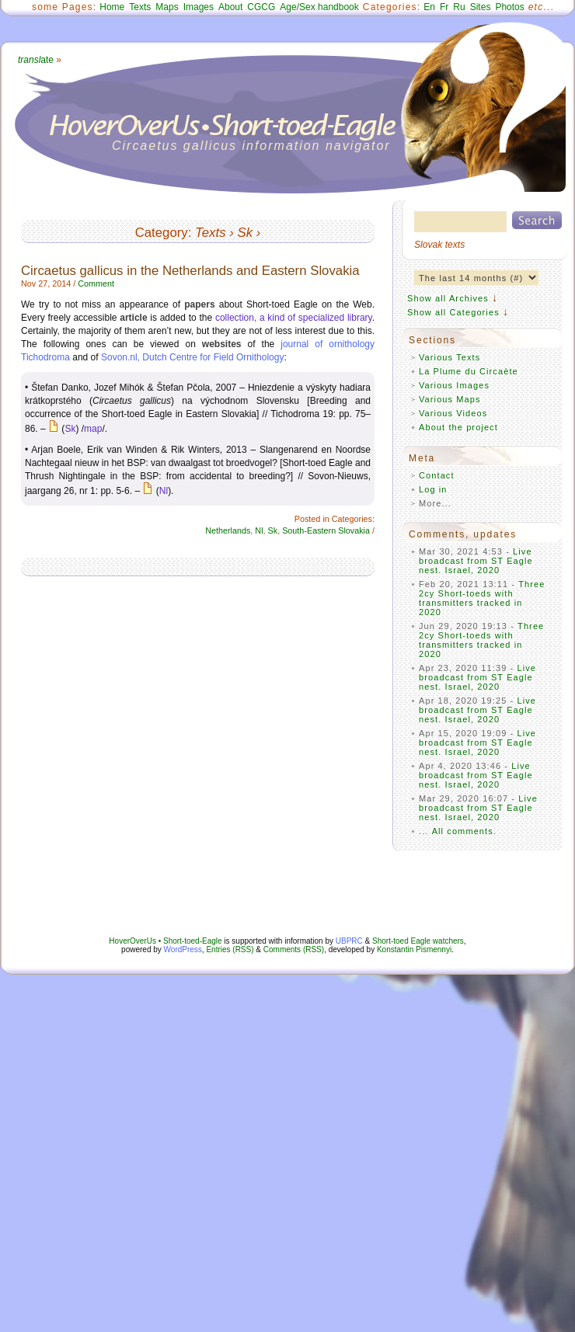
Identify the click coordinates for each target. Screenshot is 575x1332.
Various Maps (450, 399)
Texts (140, 7)
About (230, 7)
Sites (480, 7)
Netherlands (227, 530)
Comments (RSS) (293, 949)
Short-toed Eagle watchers (418, 941)
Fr (444, 7)
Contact (437, 475)
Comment (96, 283)
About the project (458, 427)
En (429, 7)
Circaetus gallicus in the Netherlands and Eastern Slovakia (190, 270)
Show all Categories (453, 312)
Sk (245, 232)
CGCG (261, 7)
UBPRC (349, 941)
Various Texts (449, 357)
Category (161, 232)
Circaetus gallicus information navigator (251, 145)
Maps (166, 7)
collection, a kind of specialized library (293, 317)
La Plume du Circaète (468, 371)
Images (198, 7)
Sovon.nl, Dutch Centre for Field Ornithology (192, 357)
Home (111, 7)
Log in (433, 489)
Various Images (454, 385)
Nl (163, 490)
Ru (459, 7)
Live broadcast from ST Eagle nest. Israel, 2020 (476, 561)
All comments (462, 831)
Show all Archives (448, 298)
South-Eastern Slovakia (326, 530)
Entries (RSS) (229, 949)
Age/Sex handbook (319, 7)
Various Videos (453, 413)
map (93, 428)
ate (36, 59)
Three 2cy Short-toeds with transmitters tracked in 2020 (482, 598)
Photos (509, 7)
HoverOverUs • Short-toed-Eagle (165, 941)
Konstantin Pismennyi (414, 949)
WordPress (183, 949)
